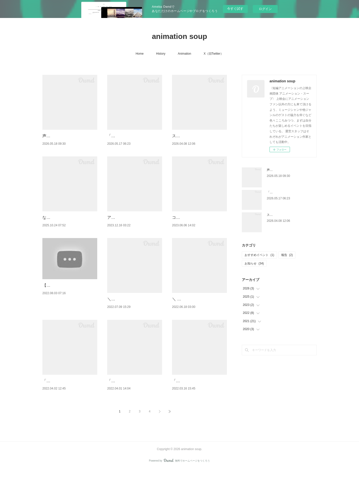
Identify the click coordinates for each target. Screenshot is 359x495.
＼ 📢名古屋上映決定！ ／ (195, 312)
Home (140, 53)
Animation (184, 53)
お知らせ (254, 263)
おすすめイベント (259, 255)
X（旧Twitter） (213, 53)
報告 (287, 255)
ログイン (265, 9)
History (160, 53)
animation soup (179, 36)
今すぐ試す (235, 8)
